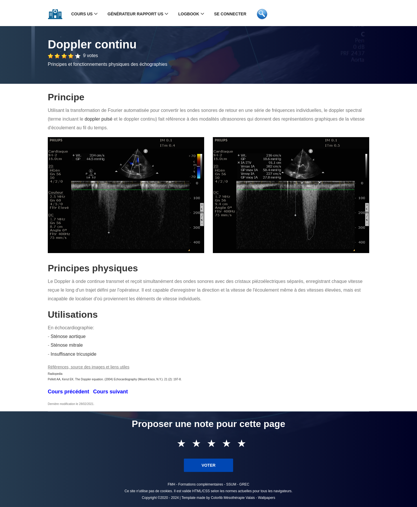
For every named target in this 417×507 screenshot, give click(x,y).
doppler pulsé (98, 119)
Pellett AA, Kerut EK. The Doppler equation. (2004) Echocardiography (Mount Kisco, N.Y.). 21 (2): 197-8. (115, 379)
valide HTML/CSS (196, 491)
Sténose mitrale (67, 345)
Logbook (188, 14)
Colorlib (217, 498)
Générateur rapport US (135, 14)
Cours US (82, 14)
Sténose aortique (68, 336)
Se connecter (230, 14)
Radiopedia (55, 373)
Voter (208, 465)
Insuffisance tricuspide (73, 354)
